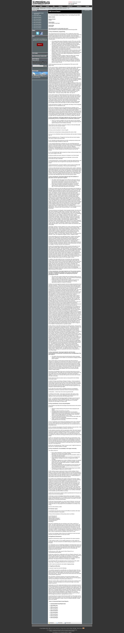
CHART (79, 2)
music (47, 6)
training (60, 6)
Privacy (71, 628)
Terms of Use (79, 628)
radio (40, 6)
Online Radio (43, 8)
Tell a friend (59, 622)
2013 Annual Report (54, 615)
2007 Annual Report (37, 19)
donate (87, 6)
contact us (69, 6)
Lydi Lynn (72, 4)
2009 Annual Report (54, 607)
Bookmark (51, 622)
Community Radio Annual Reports (59, 8)
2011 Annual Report (54, 612)
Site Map (74, 628)
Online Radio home (54, 605)
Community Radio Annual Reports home (58, 603)
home (34, 6)
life (53, 6)
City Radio (48, 8)
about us (78, 6)
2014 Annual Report (54, 617)
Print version (68, 623)
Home (38, 8)
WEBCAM (74, 2)
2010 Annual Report (54, 610)
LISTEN (70, 2)
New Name (75, 3)
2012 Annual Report (54, 614)
